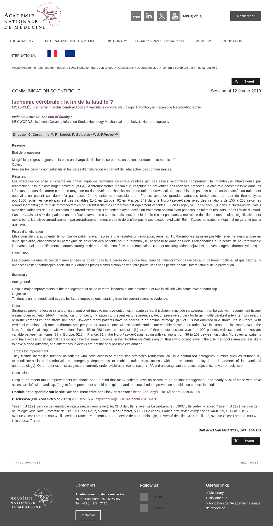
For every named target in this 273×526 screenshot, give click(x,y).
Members (203, 41)
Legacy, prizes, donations (161, 41)
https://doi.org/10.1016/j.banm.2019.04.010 (128, 399)
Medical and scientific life (72, 41)
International (25, 55)
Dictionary (117, 41)
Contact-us (88, 515)
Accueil (17, 67)
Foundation (232, 41)
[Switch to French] (52, 53)
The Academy (24, 41)
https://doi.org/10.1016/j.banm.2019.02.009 (166, 392)
